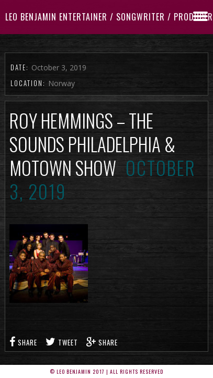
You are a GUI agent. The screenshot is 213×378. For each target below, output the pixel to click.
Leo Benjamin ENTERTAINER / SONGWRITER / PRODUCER (109, 16)
